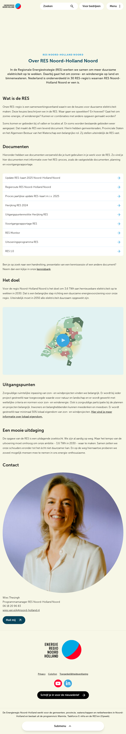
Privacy (41, 674)
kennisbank (44, 269)
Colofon (52, 674)
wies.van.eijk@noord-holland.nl (21, 610)
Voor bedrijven (92, 6)
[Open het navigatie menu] (114, 6)
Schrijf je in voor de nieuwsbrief (63, 695)
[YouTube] (58, 683)
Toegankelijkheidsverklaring (74, 674)
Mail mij (14, 620)
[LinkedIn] (68, 683)
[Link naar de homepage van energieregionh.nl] (12, 6)
